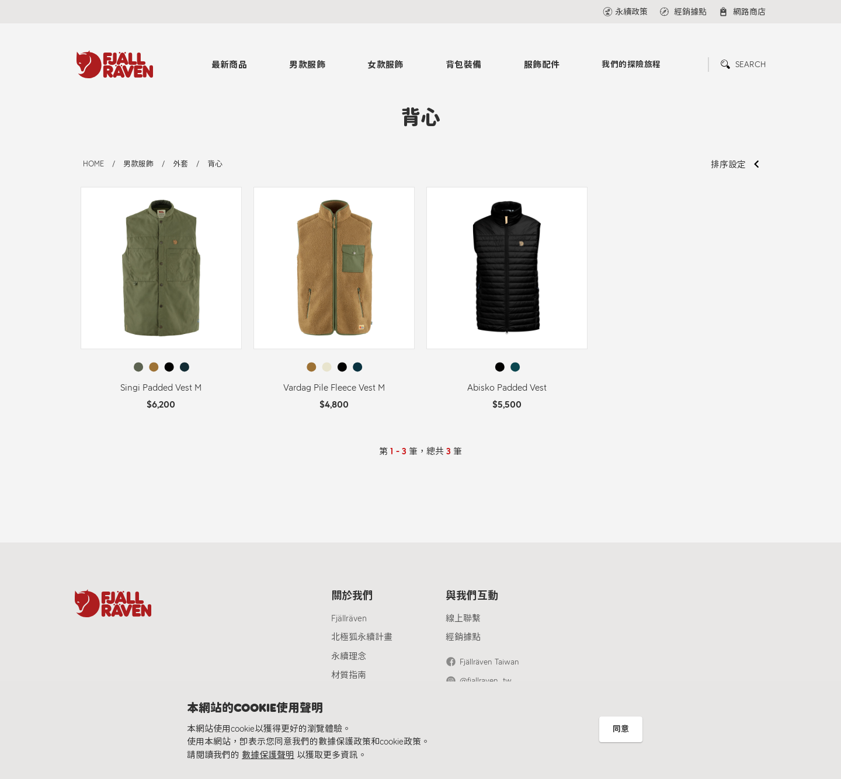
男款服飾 (307, 65)
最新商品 (229, 65)
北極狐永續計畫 (361, 637)
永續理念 (348, 656)
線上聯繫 (463, 618)
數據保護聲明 (268, 755)
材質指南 (348, 675)
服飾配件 (542, 65)
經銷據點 (463, 637)
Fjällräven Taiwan (489, 662)
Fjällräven (349, 618)
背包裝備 (464, 65)
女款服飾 (385, 65)
